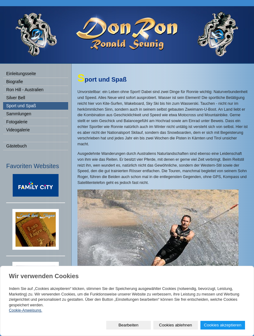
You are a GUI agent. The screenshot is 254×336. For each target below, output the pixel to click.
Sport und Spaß (21, 106)
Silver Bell (15, 98)
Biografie (14, 81)
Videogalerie (18, 130)
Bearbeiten (128, 325)
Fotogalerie (17, 122)
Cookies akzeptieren (222, 325)
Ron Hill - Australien (24, 89)
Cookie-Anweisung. (25, 310)
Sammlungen (18, 114)
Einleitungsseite (21, 73)
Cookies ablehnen (175, 325)
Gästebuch (16, 146)
